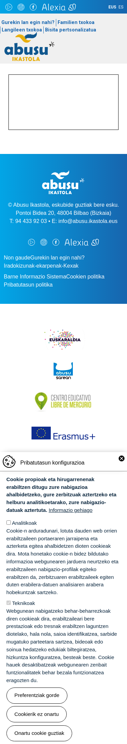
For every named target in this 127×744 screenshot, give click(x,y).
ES (121, 7)
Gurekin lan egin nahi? (28, 22)
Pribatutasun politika (28, 285)
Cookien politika (85, 276)
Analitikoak (24, 523)
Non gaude (17, 258)
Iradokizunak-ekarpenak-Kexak (41, 266)
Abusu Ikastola (30, 35)
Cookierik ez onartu (37, 714)
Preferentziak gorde (37, 696)
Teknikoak (23, 603)
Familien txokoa (76, 22)
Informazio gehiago (70, 510)
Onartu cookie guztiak (39, 733)
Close (122, 459)
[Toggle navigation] (115, 50)
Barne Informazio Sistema (35, 276)
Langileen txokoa (22, 30)
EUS (112, 7)
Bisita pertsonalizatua (70, 30)
